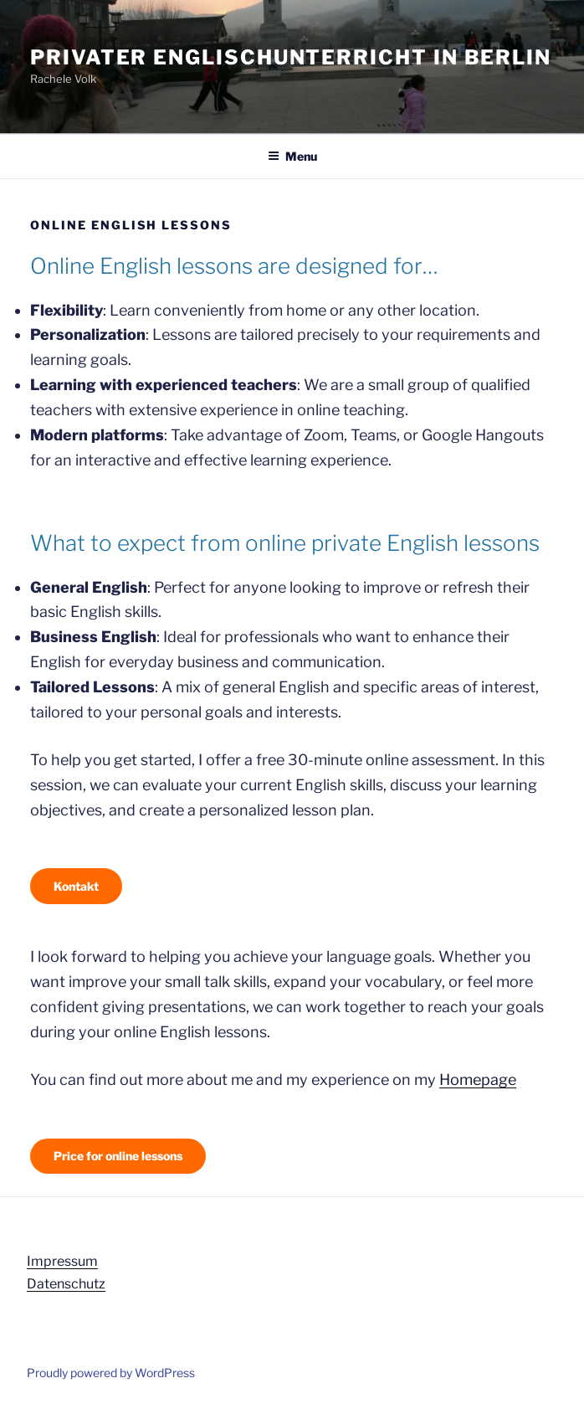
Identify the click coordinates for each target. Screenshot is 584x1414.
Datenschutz (66, 1284)
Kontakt (76, 886)
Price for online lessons (118, 1156)
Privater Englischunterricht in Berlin (290, 57)
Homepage (477, 1079)
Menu (292, 156)
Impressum (62, 1261)
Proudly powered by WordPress (111, 1372)
